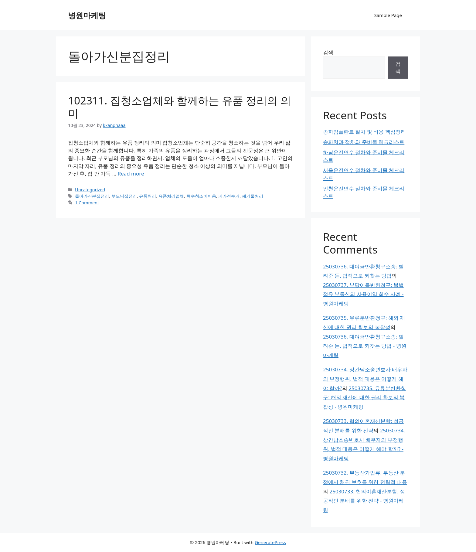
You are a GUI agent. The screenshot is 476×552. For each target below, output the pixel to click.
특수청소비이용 (201, 196)
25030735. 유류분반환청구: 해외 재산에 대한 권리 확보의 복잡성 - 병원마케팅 (364, 397)
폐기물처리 (252, 196)
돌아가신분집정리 (92, 196)
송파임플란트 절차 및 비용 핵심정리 (364, 131)
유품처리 (147, 196)
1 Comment (87, 203)
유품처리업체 (171, 196)
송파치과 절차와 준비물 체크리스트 (363, 141)
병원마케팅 (87, 15)
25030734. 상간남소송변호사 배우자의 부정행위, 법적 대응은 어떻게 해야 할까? (365, 378)
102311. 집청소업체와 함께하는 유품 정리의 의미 (179, 106)
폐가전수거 (229, 196)
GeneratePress (270, 542)
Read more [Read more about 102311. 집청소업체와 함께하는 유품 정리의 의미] (131, 173)
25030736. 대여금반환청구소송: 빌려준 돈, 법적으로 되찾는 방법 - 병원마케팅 (364, 346)
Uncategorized (90, 190)
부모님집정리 (124, 196)
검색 (328, 52)
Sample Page (388, 15)
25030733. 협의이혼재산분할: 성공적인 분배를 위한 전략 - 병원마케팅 (364, 500)
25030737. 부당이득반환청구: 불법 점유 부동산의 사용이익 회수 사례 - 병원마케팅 (363, 294)
